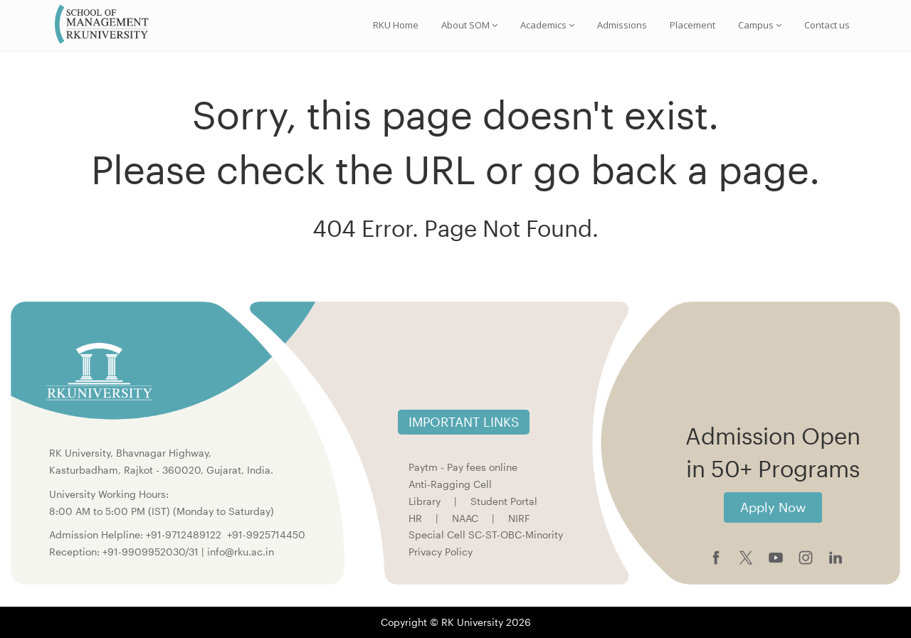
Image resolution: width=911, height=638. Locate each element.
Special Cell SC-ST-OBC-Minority (486, 534)
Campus (759, 24)
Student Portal (503, 501)
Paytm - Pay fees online (463, 467)
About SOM (469, 24)
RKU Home (395, 24)
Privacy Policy (441, 552)
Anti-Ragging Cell (450, 484)
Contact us (827, 24)
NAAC (465, 518)
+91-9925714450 (266, 534)
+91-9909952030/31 (151, 552)
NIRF (519, 518)
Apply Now (773, 507)
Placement (692, 24)
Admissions (622, 24)
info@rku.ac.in (240, 552)
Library (425, 501)
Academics (547, 24)
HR (415, 518)
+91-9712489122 (183, 534)
